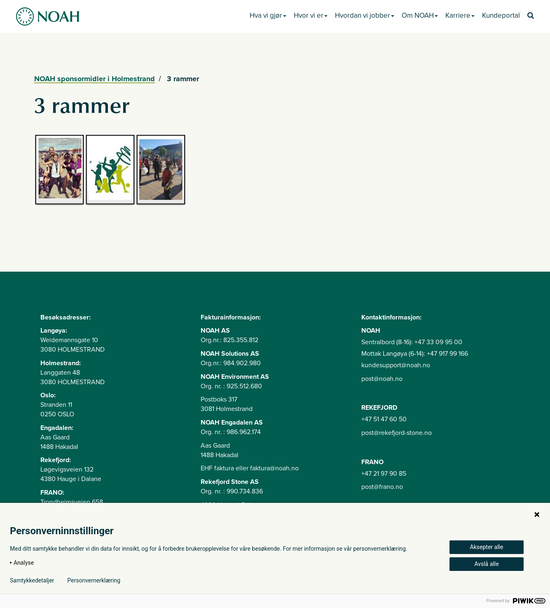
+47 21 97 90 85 (383, 473)
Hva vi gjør (268, 15)
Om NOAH (420, 15)
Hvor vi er (311, 15)
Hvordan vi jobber (364, 15)
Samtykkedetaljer (32, 580)
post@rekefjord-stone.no (396, 433)
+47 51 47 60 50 (384, 419)
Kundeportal (501, 15)
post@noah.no (382, 379)
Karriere (460, 15)
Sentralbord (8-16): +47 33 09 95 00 (411, 342)
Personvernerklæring (93, 580)
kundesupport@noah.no (395, 365)
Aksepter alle (486, 547)
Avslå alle (486, 564)
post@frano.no (382, 487)
